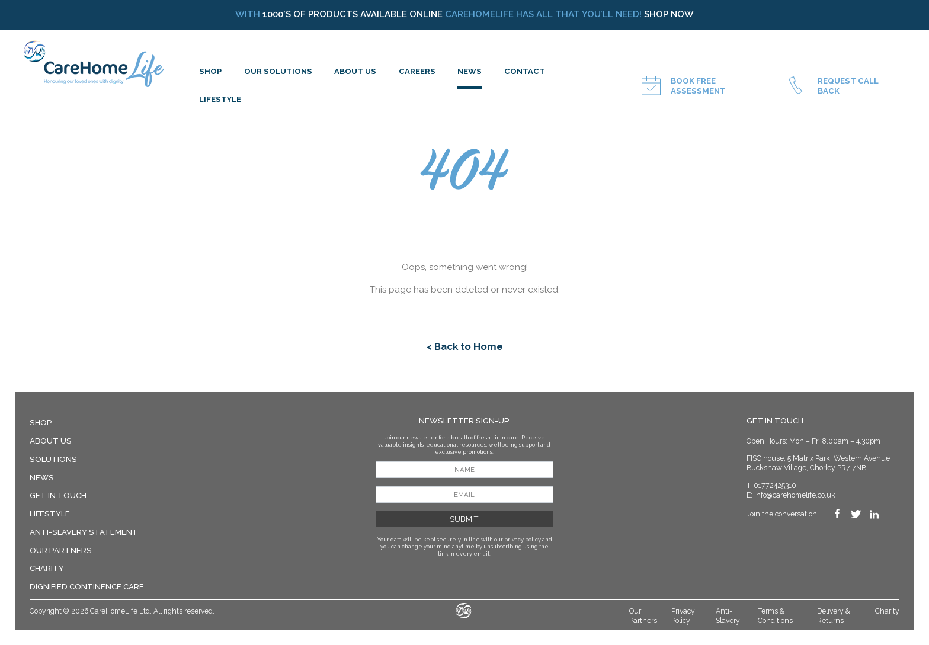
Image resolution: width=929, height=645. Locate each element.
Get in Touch (58, 495)
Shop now (669, 14)
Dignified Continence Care (87, 586)
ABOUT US (355, 71)
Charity (47, 568)
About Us (51, 441)
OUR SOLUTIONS (278, 71)
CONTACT (524, 71)
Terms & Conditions (775, 616)
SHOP (210, 71)
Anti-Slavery (728, 616)
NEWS (469, 71)
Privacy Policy (683, 616)
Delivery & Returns (833, 616)
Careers (417, 71)
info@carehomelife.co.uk (794, 495)
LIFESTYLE (220, 99)
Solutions (53, 459)
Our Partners (61, 550)
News (42, 477)
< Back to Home (465, 346)
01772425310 (775, 486)
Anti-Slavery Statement (84, 532)
